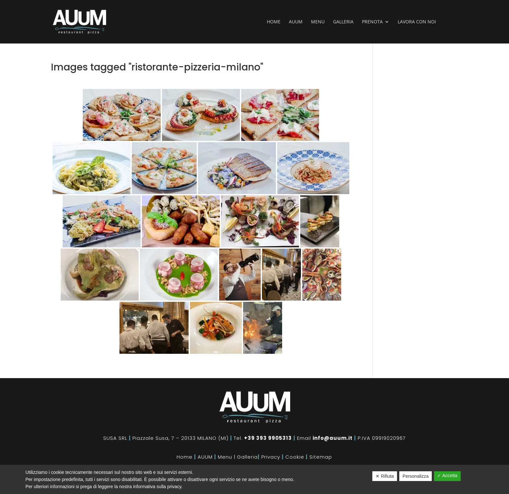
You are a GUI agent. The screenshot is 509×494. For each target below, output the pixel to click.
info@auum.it (333, 438)
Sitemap (320, 456)
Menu (318, 22)
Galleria (343, 22)
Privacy (270, 456)
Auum (296, 22)
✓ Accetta (447, 475)
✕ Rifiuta (385, 476)
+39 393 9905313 (268, 438)
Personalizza (415, 476)
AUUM (205, 456)
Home (273, 22)
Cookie (294, 456)
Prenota (372, 22)
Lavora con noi (417, 22)
